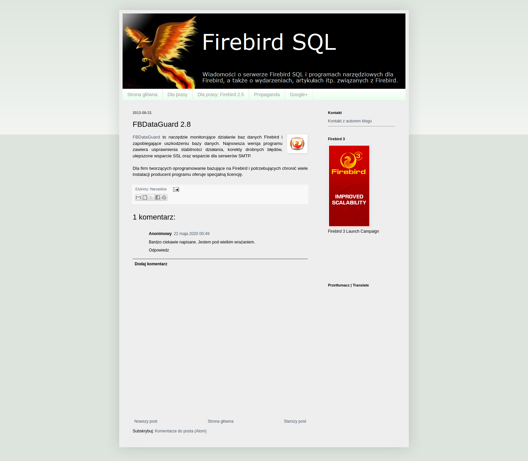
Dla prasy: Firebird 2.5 (221, 94)
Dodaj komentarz (151, 264)
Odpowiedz (159, 250)
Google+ (299, 94)
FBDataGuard (146, 137)
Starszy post (295, 421)
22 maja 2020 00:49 (191, 233)
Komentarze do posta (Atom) (180, 431)
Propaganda (266, 94)
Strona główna (142, 94)
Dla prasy (178, 94)
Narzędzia (158, 189)
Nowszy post (145, 421)
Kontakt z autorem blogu (350, 121)
